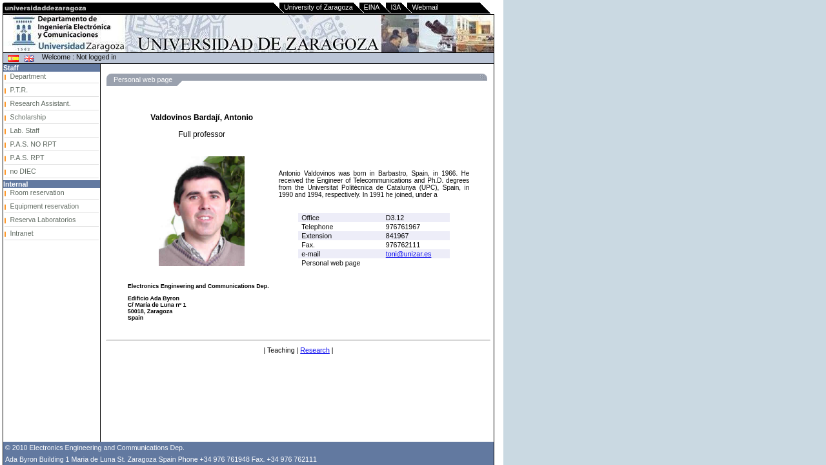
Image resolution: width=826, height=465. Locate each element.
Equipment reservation (44, 206)
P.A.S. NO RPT (33, 144)
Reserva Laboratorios (43, 219)
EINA (372, 7)
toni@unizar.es (409, 254)
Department (28, 76)
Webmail (425, 7)
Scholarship (28, 117)
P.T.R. (19, 90)
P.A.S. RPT (27, 157)
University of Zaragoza (318, 7)
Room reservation (37, 192)
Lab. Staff (24, 130)
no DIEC (22, 171)
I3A (395, 7)
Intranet (21, 233)
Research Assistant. (40, 103)
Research (315, 350)
